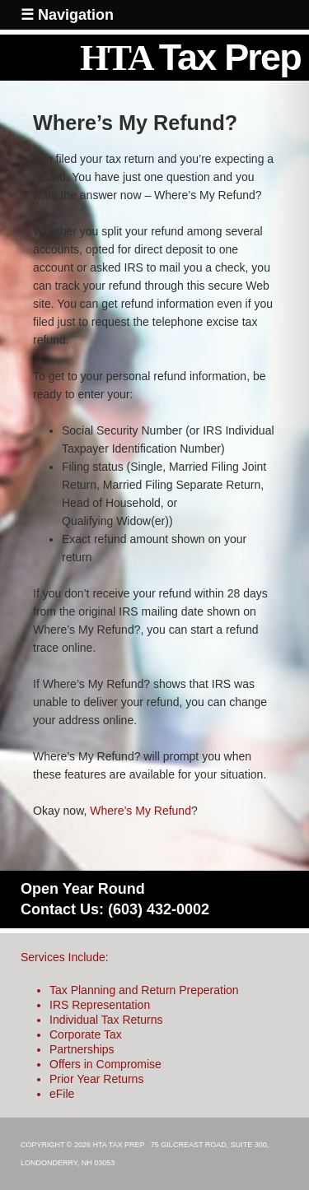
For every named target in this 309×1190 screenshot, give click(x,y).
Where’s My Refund (140, 810)
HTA (190, 57)
